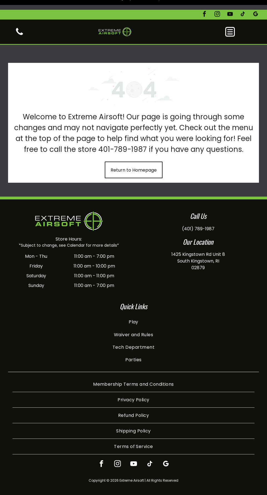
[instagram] (217, 5)
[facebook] (204, 5)
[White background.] (19, 25)
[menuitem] (133, 308)
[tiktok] (243, 5)
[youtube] (230, 5)
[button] (230, 22)
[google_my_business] (255, 5)
